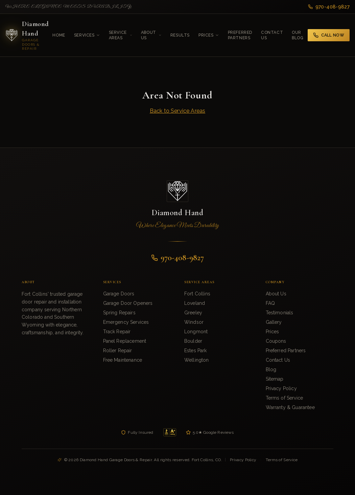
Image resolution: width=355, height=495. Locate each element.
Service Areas (120, 35)
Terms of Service (284, 398)
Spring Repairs (119, 312)
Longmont (196, 331)
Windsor (194, 322)
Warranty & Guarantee (290, 407)
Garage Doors (119, 293)
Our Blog (297, 35)
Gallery (274, 322)
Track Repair (117, 331)
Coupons (276, 341)
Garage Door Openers (128, 303)
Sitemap (275, 379)
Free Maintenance (122, 360)
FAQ (270, 303)
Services (87, 35)
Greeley (193, 312)
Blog (271, 369)
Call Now (328, 35)
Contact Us (272, 35)
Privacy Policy (281, 388)
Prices (208, 35)
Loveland (194, 303)
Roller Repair (117, 350)
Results (180, 35)
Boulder (193, 341)
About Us (151, 35)
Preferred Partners (240, 35)
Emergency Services (126, 322)
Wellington (196, 360)
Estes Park (195, 350)
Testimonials (279, 312)
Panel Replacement (124, 341)
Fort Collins (197, 293)
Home (58, 35)
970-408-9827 (329, 6)
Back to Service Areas (177, 111)
